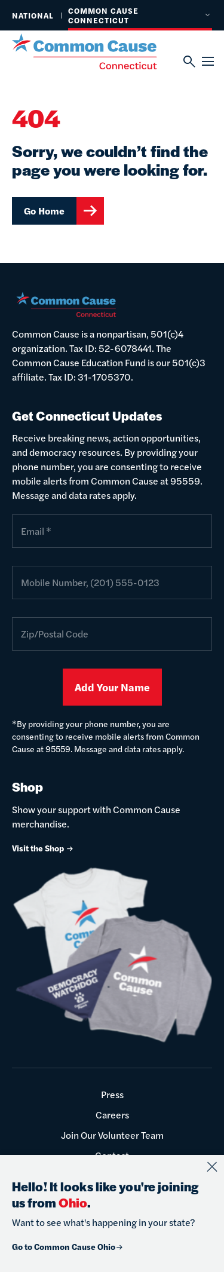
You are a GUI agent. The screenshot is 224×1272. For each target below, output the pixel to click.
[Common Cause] (97, 51)
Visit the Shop (43, 848)
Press (112, 1094)
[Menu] (207, 62)
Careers (112, 1114)
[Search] (188, 62)
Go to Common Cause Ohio (68, 1246)
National (33, 15)
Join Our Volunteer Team (112, 1135)
